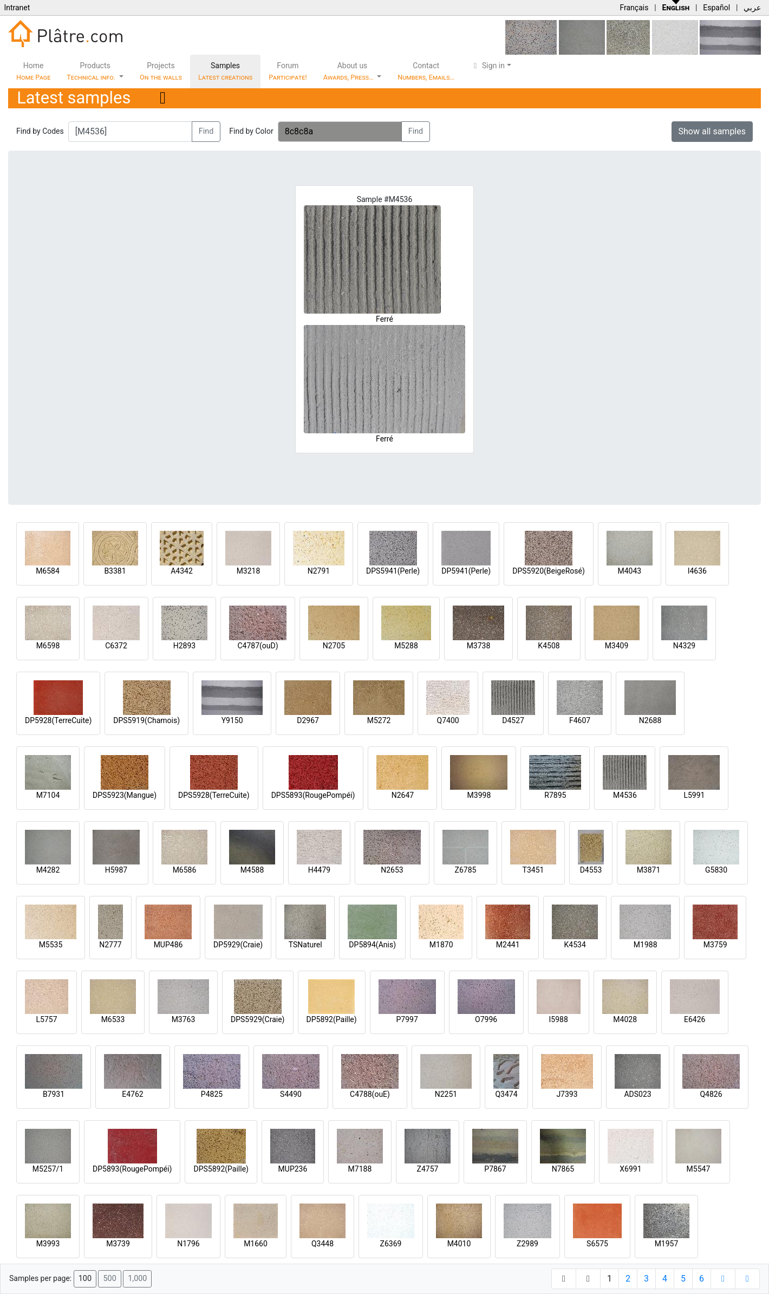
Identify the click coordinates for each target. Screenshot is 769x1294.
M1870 (441, 944)
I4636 (697, 571)
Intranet (17, 7)
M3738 (479, 645)
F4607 (579, 720)
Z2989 (527, 1243)
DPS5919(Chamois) (146, 720)
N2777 (110, 944)
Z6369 (391, 1243)
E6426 (694, 1019)
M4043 (629, 571)
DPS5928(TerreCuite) (214, 795)
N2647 (403, 795)
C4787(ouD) (257, 645)
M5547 (699, 1169)
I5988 (558, 1019)
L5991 (694, 795)
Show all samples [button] (712, 131)
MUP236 (293, 1169)
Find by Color (251, 131)
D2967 (308, 720)
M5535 (51, 944)
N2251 (446, 1094)
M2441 (508, 944)
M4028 (625, 1019)
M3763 (183, 1019)
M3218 (248, 571)
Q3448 (322, 1243)
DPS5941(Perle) (393, 571)
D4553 (591, 870)
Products (92, 71)
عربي (752, 7)
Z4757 (428, 1169)
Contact (425, 71)
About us (349, 71)
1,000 (137, 1278)
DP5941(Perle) (466, 571)
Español (716, 7)
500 (109, 1278)
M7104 (48, 795)
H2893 (184, 645)
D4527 (513, 720)
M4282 (48, 870)
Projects (161, 71)
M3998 (479, 795)
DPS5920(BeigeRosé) (548, 571)
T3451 (533, 870)
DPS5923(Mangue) (125, 795)
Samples (225, 71)
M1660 (256, 1243)
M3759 (715, 944)
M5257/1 (47, 1169)
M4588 (252, 870)
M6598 (48, 645)
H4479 (319, 870)
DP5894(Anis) (372, 944)
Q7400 (448, 720)
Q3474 (506, 1094)
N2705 (334, 645)
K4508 (548, 645)
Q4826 (711, 1094)
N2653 (392, 870)
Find (206, 131)
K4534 (575, 944)
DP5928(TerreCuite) (58, 720)
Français (634, 7)
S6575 (597, 1243)
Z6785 (466, 870)
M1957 (667, 1243)
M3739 (118, 1243)
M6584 (48, 571)
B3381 (115, 571)
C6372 (116, 645)
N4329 (684, 645)
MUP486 (168, 944)
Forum (288, 71)
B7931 (53, 1094)
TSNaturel (305, 944)
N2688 (650, 720)
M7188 (360, 1169)
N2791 (319, 571)
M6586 (185, 870)
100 (85, 1278)
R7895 (555, 795)
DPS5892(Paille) (220, 1169)
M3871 (649, 870)
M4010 (459, 1243)
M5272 (379, 720)
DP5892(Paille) (332, 1019)
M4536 (625, 795)
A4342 (182, 571)
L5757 (46, 1019)
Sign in (488, 65)
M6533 (113, 1019)
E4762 (132, 1094)
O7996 (486, 1019)
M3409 (617, 645)
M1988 (645, 944)
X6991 (630, 1169)
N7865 (563, 1169)
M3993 (48, 1243)
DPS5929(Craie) (258, 1019)
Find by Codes (40, 131)
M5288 (406, 645)
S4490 (291, 1094)
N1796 (188, 1243)
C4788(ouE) (370, 1094)
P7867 (495, 1169)
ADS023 (637, 1094)
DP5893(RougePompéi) (132, 1169)
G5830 (716, 870)
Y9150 (232, 720)
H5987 (116, 870)
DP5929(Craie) (238, 944)
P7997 (407, 1019)
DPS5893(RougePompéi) (313, 795)
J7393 (566, 1094)
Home (33, 71)
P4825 (212, 1094)
